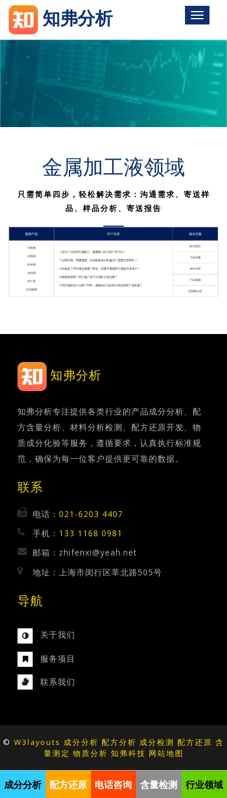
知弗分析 (76, 375)
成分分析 (81, 742)
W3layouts (37, 742)
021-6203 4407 (91, 513)
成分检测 (156, 742)
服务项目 (57, 658)
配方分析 (119, 742)
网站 (157, 753)
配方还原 (194, 742)
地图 (175, 753)
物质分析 (90, 753)
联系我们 (57, 681)
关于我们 (57, 634)
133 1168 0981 (91, 533)
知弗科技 (128, 753)
